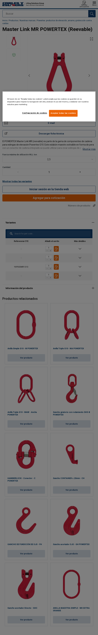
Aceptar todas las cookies (63, 113)
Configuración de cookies (34, 113)
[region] (48, 106)
